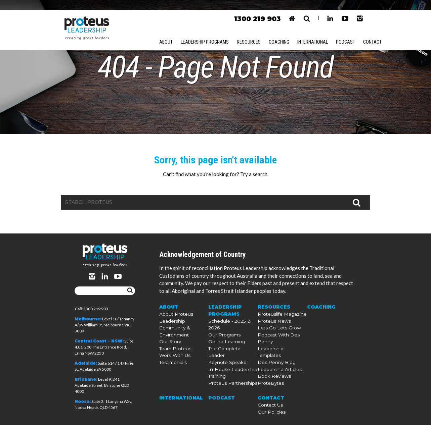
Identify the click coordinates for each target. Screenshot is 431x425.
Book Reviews (271, 375)
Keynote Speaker (224, 363)
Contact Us (268, 401)
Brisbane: (86, 379)
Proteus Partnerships (228, 381)
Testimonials (171, 375)
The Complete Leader (228, 357)
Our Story (169, 357)
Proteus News (271, 339)
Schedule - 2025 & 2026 (231, 339)
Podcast (350, 33)
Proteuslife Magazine (278, 333)
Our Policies (269, 407)
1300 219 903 (256, 9)
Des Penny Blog (273, 363)
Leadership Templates (278, 357)
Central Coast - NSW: (99, 341)
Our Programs (222, 345)
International (317, 33)
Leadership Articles (276, 369)
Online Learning (224, 351)
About (166, 33)
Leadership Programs (205, 33)
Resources (251, 33)
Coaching (282, 33)
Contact (378, 33)
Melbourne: (88, 319)
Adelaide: (86, 363)
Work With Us (172, 369)
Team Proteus (172, 363)
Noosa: (83, 401)
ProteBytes (268, 381)
